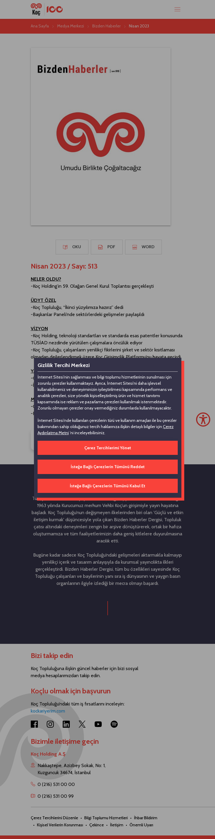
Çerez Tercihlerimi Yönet (107, 447)
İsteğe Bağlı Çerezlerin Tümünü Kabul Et (107, 485)
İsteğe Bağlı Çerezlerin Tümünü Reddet (108, 466)
